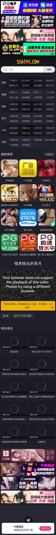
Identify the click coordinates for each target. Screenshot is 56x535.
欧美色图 (38, 116)
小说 (3, 130)
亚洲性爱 (14, 104)
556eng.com (28, 62)
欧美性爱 (50, 104)
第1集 (5, 315)
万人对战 (38, 80)
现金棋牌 (38, 85)
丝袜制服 (26, 97)
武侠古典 (50, 127)
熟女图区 (38, 121)
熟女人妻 (14, 97)
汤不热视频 (50, 139)
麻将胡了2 (14, 85)
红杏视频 (14, 144)
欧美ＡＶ (38, 92)
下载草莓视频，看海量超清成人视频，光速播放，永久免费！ (28, 306)
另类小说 (26, 133)
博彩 (3, 82)
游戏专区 (50, 80)
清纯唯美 (26, 121)
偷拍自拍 (26, 104)
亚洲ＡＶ (14, 92)
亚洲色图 (26, 116)
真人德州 (26, 80)
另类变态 (50, 109)
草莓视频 (38, 139)
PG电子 (13, 80)
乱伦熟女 (38, 109)
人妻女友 (38, 127)
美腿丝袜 (14, 121)
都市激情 (14, 127)
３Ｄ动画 (50, 92)
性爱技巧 (50, 133)
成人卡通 (38, 104)
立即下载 (45, 528)
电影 (3, 106)
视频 (3, 94)
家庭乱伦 (26, 127)
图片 (3, 118)
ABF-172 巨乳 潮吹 (23, 315)
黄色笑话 (38, 133)
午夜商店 (26, 139)
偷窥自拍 (14, 116)
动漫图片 (50, 116)
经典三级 (26, 109)
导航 (3, 142)
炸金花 (26, 85)
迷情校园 (14, 133)
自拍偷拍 (26, 92)
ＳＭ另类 (50, 97)
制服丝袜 (14, 109)
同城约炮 (14, 139)
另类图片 (50, 121)
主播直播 (38, 97)
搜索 (49, 69)
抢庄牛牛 (50, 85)
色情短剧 (26, 144)
